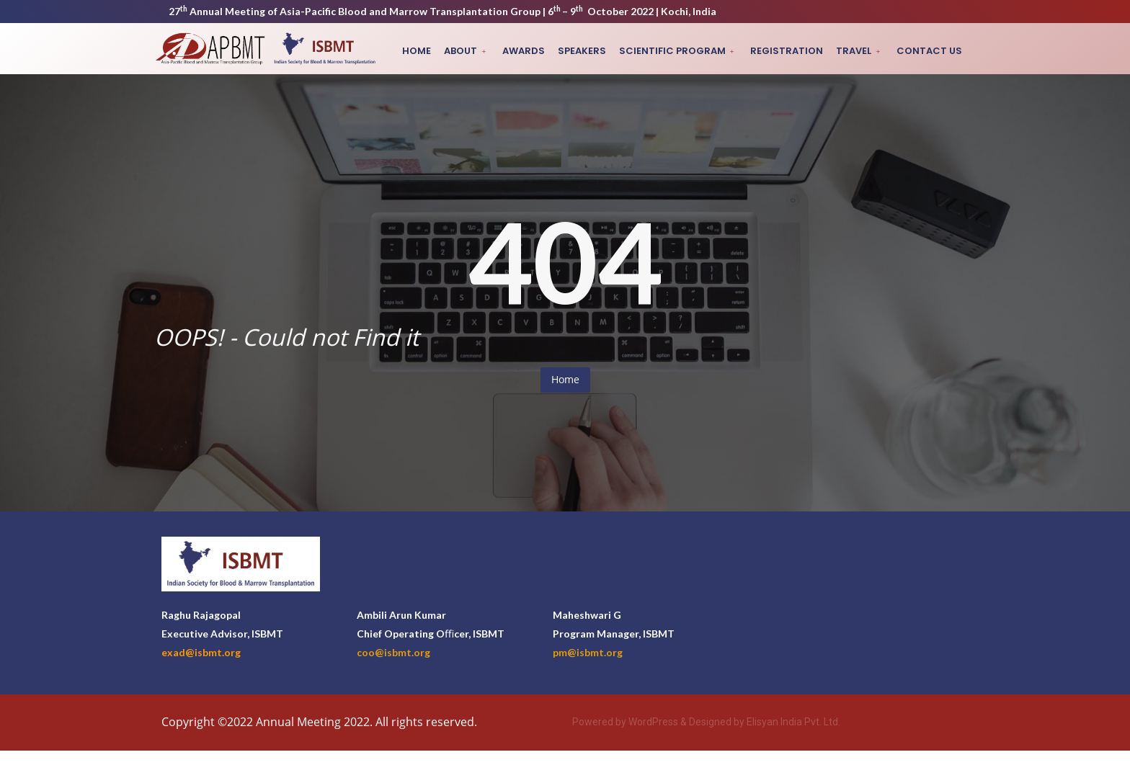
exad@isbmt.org (201, 652)
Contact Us (930, 51)
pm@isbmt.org (588, 652)
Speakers (588, 51)
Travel (862, 51)
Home (425, 51)
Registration (790, 51)
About (474, 51)
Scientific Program (682, 51)
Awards (531, 51)
